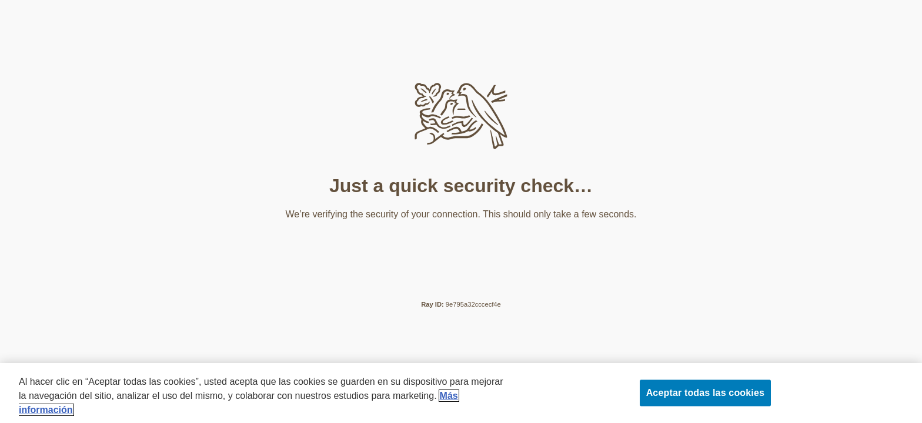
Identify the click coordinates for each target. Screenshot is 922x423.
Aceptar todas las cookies (705, 393)
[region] (461, 393)
